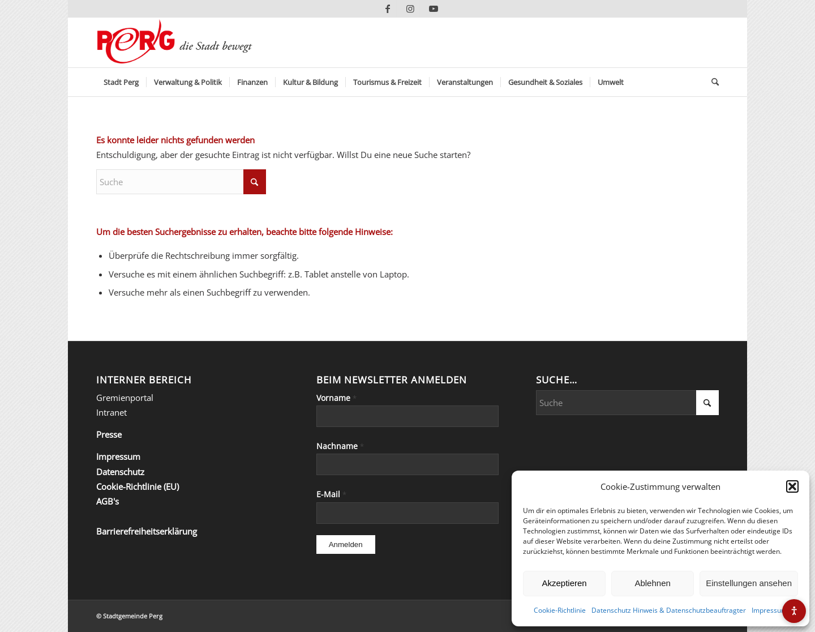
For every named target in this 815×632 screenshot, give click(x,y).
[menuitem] (121, 82)
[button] (792, 486)
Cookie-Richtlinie (560, 610)
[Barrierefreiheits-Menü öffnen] (794, 611)
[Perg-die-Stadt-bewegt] (174, 42)
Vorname (336, 397)
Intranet (111, 412)
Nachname (340, 446)
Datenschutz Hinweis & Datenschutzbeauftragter (668, 610)
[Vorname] (407, 416)
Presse (109, 434)
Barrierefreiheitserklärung (146, 531)
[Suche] (711, 82)
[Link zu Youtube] (433, 8)
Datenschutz (120, 471)
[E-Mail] (407, 513)
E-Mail (331, 494)
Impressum (769, 610)
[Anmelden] (345, 544)
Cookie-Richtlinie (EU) (137, 486)
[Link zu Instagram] (410, 8)
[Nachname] (407, 464)
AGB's (107, 501)
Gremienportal (124, 397)
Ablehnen (652, 583)
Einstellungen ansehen (749, 583)
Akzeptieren (564, 583)
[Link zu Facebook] (388, 8)
